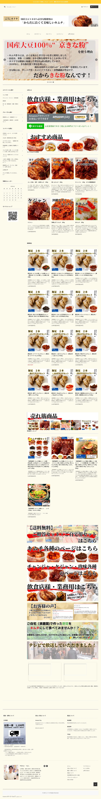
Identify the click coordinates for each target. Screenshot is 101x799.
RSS (68, 779)
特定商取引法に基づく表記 (73, 775)
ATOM (71, 779)
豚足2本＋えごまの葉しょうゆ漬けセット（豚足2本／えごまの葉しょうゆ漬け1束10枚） (39, 275)
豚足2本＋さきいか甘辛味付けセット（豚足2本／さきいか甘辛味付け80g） (62, 315)
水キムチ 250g (79, 222)
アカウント (85, 6)
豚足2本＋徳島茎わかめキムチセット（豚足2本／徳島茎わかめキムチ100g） (86, 394)
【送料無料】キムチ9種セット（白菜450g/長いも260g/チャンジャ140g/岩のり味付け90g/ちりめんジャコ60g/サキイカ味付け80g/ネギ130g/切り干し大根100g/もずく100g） (39, 465)
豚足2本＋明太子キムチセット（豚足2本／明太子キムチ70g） (86, 354)
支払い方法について (72, 768)
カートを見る (86, 768)
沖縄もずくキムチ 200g (58, 222)
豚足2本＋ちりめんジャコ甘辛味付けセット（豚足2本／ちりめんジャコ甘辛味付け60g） (62, 275)
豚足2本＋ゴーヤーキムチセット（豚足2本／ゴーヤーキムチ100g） (38, 354)
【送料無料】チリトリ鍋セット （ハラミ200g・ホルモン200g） (38, 509)
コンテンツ (60, 34)
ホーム (28, 34)
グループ (49, 34)
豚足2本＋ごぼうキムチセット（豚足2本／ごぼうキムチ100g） (62, 354)
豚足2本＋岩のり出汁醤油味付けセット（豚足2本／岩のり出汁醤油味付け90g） (38, 315)
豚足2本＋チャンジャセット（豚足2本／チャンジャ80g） (86, 315)
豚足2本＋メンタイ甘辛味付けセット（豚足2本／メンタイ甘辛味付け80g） (86, 274)
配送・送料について (72, 770)
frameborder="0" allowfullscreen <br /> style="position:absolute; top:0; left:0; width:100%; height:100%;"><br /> (40, 669)
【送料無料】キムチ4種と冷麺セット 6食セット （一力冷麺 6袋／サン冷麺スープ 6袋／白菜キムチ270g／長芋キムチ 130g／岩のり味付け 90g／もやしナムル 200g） (86, 465)
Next (96, 60)
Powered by (12, 796)
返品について (70, 772)
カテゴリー (37, 34)
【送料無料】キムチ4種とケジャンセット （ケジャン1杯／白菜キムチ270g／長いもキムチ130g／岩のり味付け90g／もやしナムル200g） (62, 464)
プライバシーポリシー (72, 777)
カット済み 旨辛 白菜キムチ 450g (38, 182)
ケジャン (30, 222)
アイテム (94, 6)
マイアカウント (86, 766)
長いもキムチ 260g (57, 182)
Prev (5, 60)
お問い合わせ (71, 34)
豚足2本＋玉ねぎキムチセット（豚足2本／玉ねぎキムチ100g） (62, 394)
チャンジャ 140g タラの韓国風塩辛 (85, 182)
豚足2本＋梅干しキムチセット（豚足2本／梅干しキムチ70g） (38, 394)
